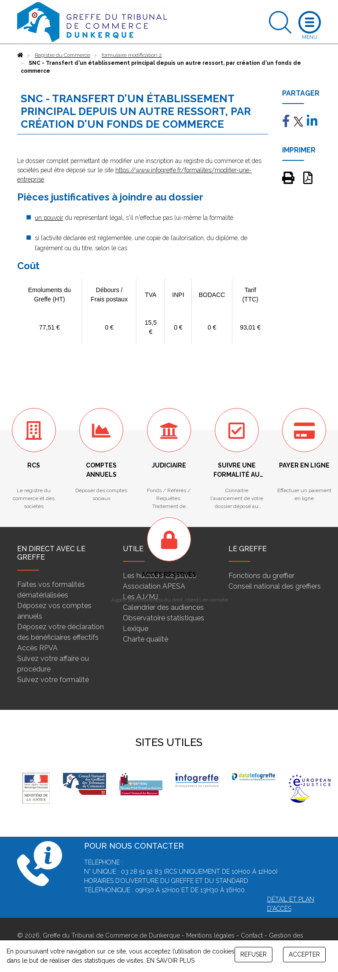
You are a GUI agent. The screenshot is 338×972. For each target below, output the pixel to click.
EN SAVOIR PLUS (171, 960)
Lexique (135, 628)
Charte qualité (145, 639)
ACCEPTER (304, 954)
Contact (252, 935)
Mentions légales (210, 935)
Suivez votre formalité (53, 679)
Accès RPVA (37, 648)
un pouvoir (49, 217)
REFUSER (253, 954)
